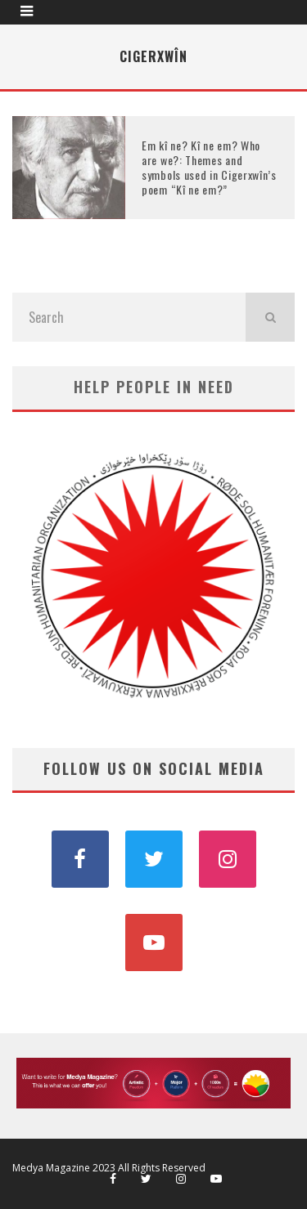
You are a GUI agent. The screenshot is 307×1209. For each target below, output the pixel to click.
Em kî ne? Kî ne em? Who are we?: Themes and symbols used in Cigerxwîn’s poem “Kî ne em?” (209, 168)
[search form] (129, 317)
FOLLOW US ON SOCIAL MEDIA (153, 768)
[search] (270, 317)
